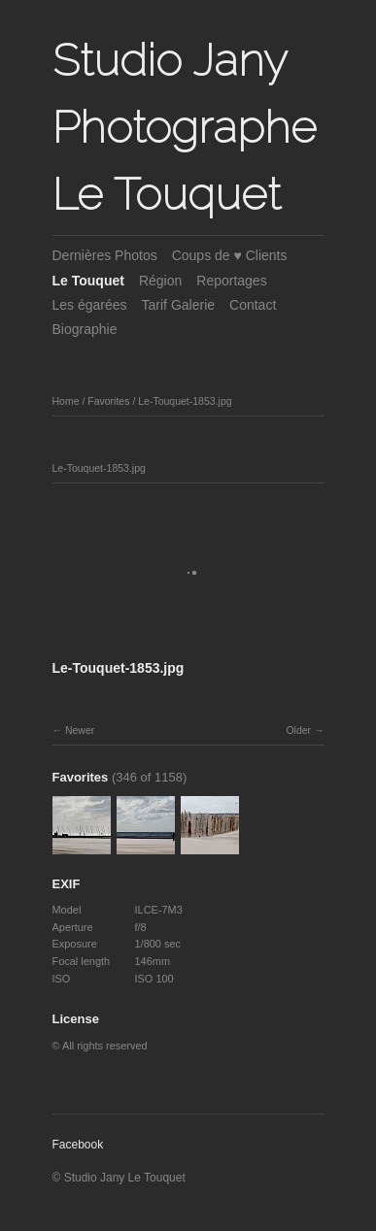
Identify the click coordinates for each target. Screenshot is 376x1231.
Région (160, 280)
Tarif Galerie (178, 305)
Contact (252, 305)
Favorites (108, 401)
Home (66, 401)
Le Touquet (88, 280)
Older (298, 730)
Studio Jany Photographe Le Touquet (184, 127)
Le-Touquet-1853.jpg (184, 401)
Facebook (78, 1144)
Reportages (231, 280)
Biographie (85, 329)
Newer (79, 730)
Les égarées (89, 305)
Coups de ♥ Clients (230, 255)
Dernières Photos (104, 255)
